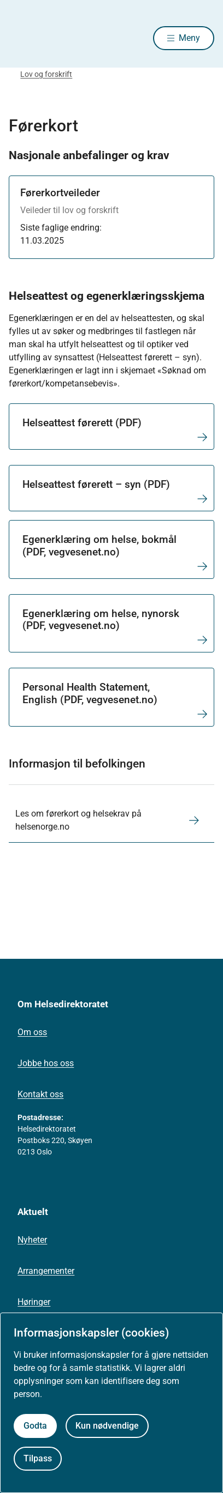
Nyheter (32, 1240)
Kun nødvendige (107, 1426)
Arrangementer (45, 1271)
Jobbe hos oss (45, 1063)
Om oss (32, 1032)
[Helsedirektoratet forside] (22, 38)
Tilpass (38, 1458)
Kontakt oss (40, 1094)
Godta (35, 1426)
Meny (189, 38)
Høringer (33, 1302)
